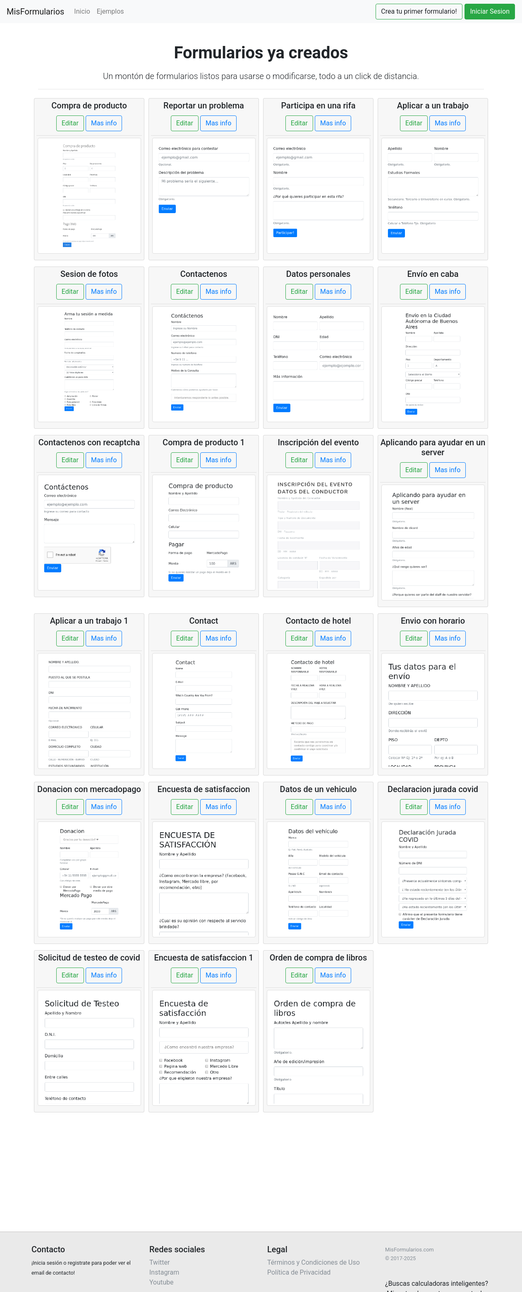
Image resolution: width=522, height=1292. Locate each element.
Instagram (164, 1272)
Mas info (104, 123)
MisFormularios (35, 12)
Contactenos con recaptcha (89, 442)
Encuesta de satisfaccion (204, 789)
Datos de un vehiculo (318, 789)
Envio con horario (433, 621)
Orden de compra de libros (318, 958)
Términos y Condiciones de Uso (313, 1262)
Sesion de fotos (89, 274)
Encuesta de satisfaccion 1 (203, 958)
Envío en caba (433, 274)
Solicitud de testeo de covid (89, 958)
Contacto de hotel (318, 621)
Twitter (159, 1262)
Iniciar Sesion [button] (490, 11)
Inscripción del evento (318, 442)
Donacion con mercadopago (89, 789)
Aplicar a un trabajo (433, 105)
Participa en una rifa (318, 105)
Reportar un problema (203, 105)
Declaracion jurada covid (433, 789)
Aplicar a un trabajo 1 (89, 621)
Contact (203, 621)
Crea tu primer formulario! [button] (419, 11)
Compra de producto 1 (204, 442)
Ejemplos (110, 11)
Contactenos (203, 274)
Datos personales (318, 274)
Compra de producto (89, 105)
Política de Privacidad (298, 1272)
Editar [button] (70, 123)
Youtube (161, 1282)
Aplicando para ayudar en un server (433, 447)
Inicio (82, 11)
